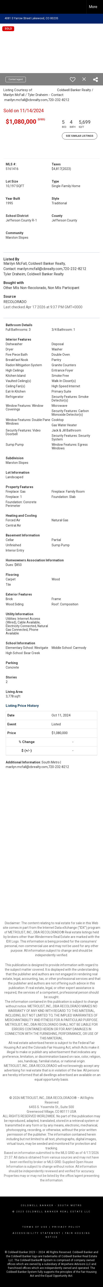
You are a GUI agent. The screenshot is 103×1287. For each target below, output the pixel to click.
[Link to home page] (7, 7)
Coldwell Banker (37, 1205)
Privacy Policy (66, 1227)
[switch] (72, 79)
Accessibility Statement (37, 1233)
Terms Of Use (35, 1227)
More (93, 7)
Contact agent (15, 79)
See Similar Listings (79, 135)
